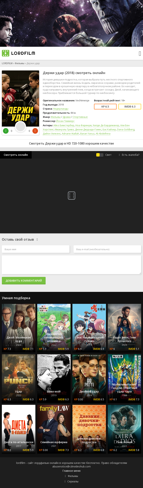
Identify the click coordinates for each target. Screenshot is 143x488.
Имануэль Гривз (64, 129)
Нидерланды (60, 108)
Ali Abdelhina (103, 133)
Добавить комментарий (24, 280)
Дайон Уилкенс (52, 133)
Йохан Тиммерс (65, 121)
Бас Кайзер (109, 129)
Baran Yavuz (87, 133)
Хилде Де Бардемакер (106, 125)
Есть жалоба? (129, 154)
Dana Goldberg (125, 129)
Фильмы (19, 63)
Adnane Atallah (70, 133)
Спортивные (80, 117)
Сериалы (72, 481)
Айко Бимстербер (63, 125)
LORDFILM (7, 63)
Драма (67, 117)
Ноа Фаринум (83, 125)
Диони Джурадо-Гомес (88, 129)
